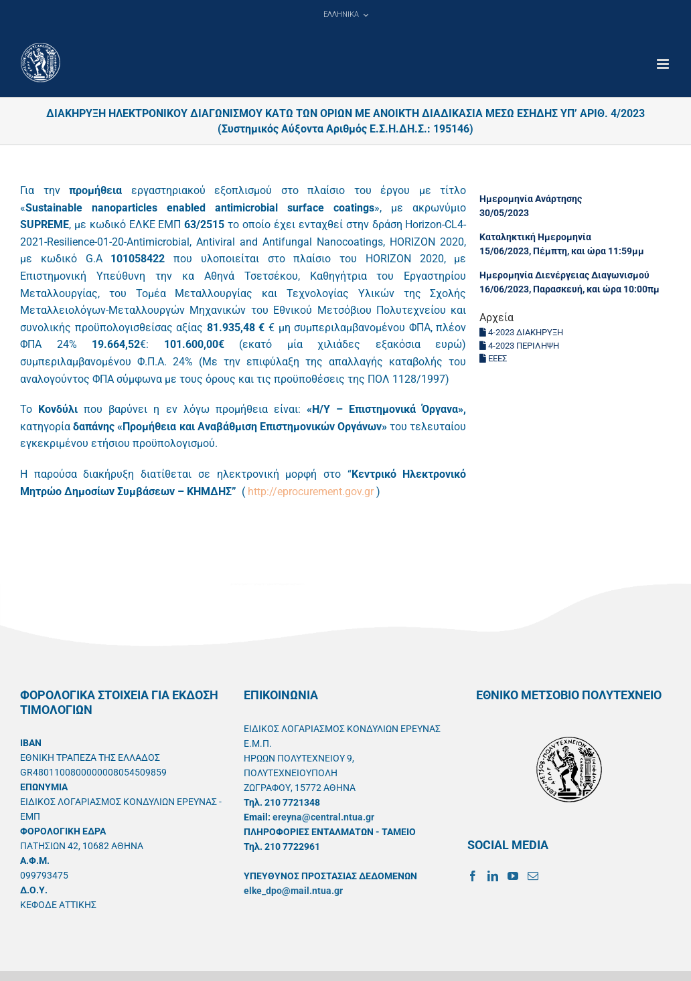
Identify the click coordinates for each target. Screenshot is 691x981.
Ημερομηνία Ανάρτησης (530, 198)
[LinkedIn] (492, 876)
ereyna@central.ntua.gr (323, 817)
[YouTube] (513, 876)
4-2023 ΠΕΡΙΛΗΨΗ (519, 346)
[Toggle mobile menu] (664, 64)
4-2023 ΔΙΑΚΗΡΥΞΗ (521, 332)
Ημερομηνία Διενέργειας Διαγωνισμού (564, 275)
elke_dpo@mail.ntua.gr (293, 890)
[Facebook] (472, 876)
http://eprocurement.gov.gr (311, 491)
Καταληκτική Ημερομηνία (535, 237)
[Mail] (533, 876)
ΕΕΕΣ (493, 358)
